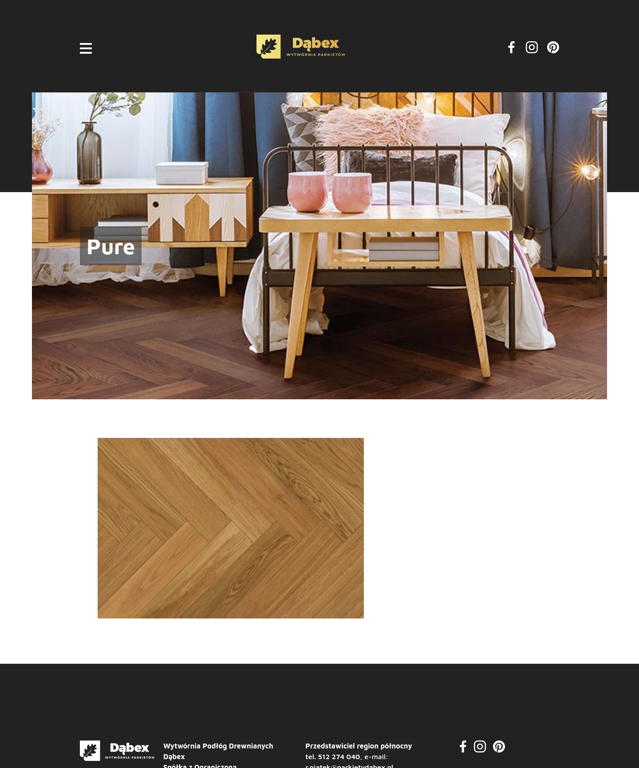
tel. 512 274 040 (332, 756)
